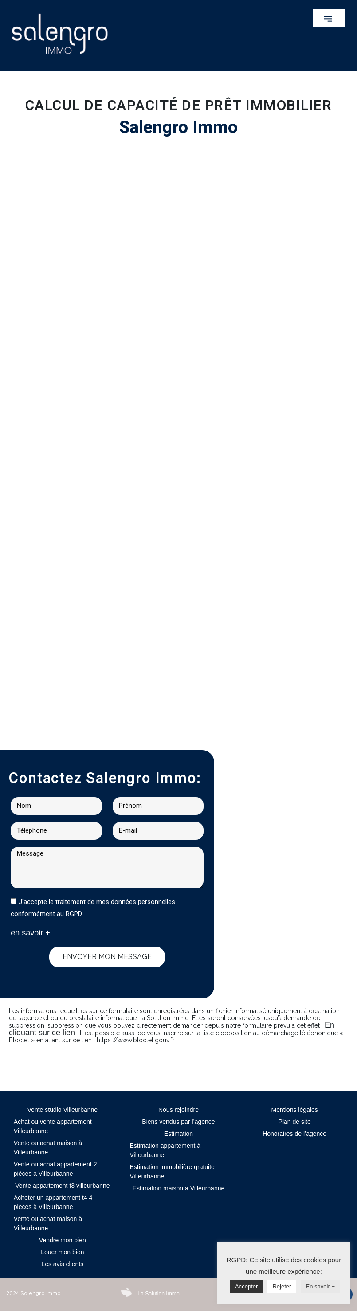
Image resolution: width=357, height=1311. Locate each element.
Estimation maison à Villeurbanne (179, 1188)
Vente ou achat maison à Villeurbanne (48, 1147)
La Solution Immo (158, 1294)
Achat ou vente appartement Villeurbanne (53, 1126)
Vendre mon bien (62, 1240)
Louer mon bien (62, 1252)
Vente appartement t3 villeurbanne (62, 1185)
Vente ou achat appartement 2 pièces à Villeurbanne (55, 1169)
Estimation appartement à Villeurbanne (164, 1150)
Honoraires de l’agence (294, 1133)
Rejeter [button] (281, 1286)
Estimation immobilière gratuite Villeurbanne (171, 1171)
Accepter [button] (246, 1286)
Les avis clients (62, 1264)
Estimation (178, 1133)
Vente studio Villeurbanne (62, 1109)
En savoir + (320, 1286)
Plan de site (295, 1121)
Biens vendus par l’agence (178, 1121)
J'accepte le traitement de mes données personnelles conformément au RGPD (93, 908)
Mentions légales (294, 1109)
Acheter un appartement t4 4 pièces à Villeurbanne (53, 1202)
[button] (329, 18)
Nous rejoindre (178, 1109)
